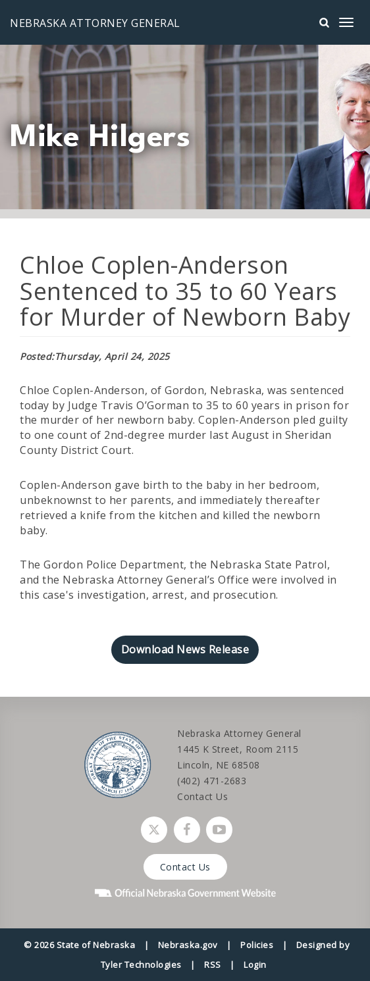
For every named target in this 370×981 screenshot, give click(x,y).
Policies (256, 945)
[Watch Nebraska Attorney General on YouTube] (219, 830)
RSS (212, 964)
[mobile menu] (346, 22)
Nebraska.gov (188, 945)
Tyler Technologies (141, 964)
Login (255, 964)
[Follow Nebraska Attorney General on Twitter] (154, 830)
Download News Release (185, 649)
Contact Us (202, 796)
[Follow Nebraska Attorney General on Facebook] (187, 830)
